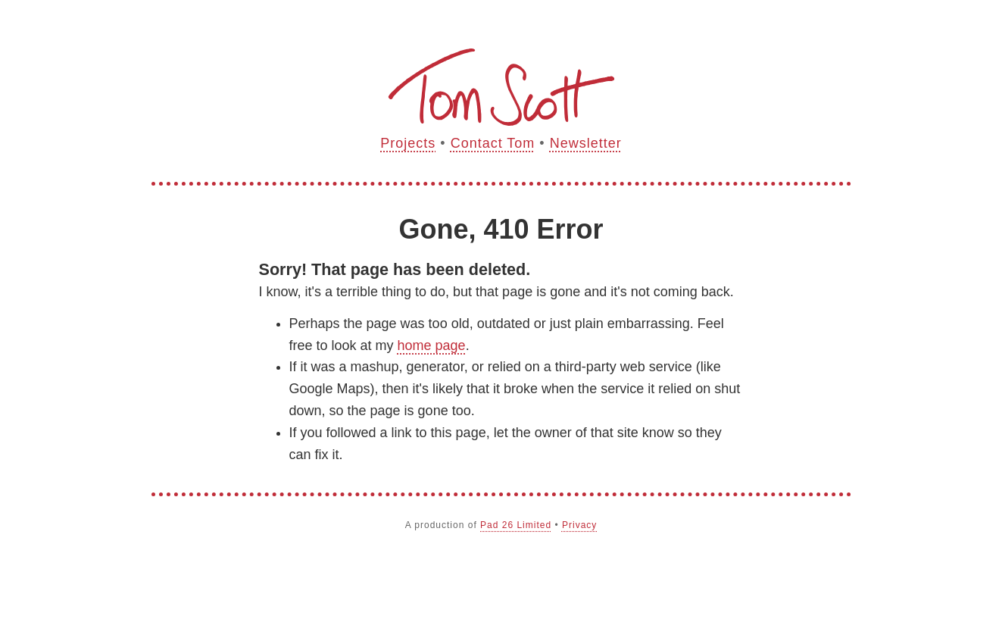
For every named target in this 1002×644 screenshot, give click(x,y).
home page (432, 345)
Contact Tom (493, 143)
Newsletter (586, 143)
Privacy (579, 525)
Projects (407, 143)
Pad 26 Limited (515, 525)
